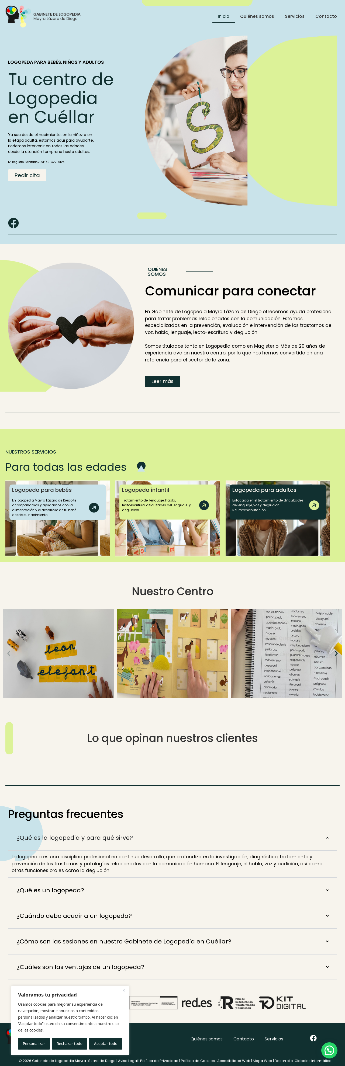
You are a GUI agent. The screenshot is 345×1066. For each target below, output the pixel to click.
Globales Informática (313, 1060)
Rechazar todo (69, 1043)
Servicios (295, 16)
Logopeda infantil (145, 490)
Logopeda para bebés (42, 490)
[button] (8, 653)
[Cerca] (123, 990)
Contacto (326, 16)
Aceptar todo (106, 1043)
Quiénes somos (257, 16)
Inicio (223, 16)
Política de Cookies (198, 1060)
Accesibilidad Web (233, 1060)
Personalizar (34, 1043)
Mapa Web (262, 1060)
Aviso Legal (128, 1060)
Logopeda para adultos (264, 490)
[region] (70, 1020)
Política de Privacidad (159, 1060)
